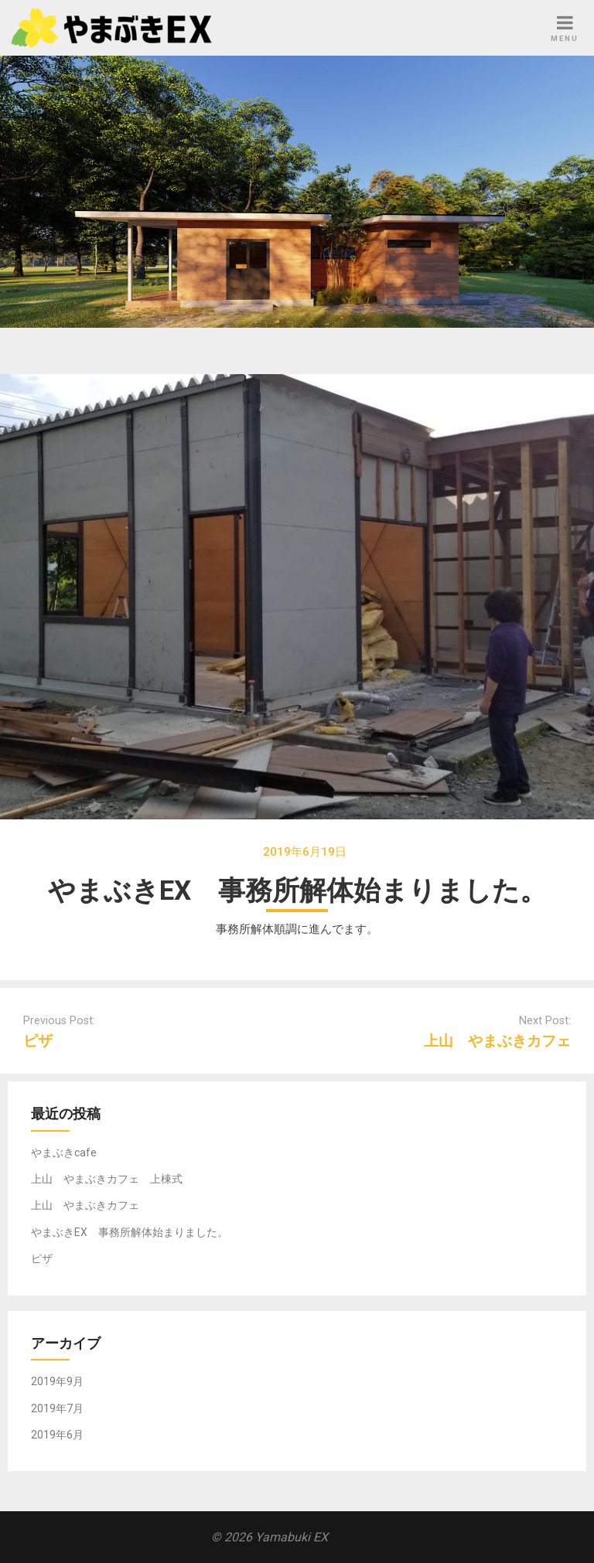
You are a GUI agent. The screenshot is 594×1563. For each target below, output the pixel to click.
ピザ (38, 1041)
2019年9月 (57, 1381)
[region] (297, 192)
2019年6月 (57, 1434)
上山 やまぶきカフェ (497, 1041)
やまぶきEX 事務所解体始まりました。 (129, 1232)
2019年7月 (57, 1408)
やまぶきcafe (64, 1152)
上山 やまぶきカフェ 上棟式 (107, 1179)
